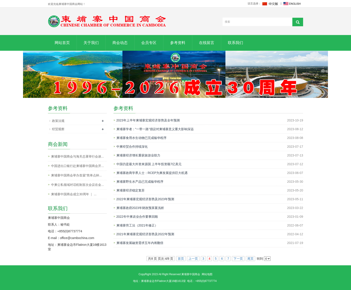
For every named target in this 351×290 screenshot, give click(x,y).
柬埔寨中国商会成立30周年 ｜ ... (73, 194)
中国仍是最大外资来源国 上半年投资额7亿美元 (149, 164)
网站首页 (62, 43)
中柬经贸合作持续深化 (132, 146)
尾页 (250, 258)
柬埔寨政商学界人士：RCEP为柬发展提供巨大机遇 (152, 173)
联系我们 (235, 43)
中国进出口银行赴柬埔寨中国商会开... (77, 166)
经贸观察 (58, 129)
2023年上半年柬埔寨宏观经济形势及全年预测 (148, 120)
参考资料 (177, 43)
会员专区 (148, 43)
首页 (181, 258)
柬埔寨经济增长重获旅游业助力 (138, 155)
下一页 (238, 258)
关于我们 (91, 43)
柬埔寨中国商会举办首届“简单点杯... (76, 175)
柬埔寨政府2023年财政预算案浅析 (140, 208)
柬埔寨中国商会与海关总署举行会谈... (77, 156)
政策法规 (58, 121)
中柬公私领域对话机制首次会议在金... (77, 185)
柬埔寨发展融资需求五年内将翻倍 (139, 243)
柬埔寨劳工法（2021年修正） (137, 225)
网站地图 (207, 274)
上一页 (193, 258)
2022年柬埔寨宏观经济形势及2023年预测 (145, 199)
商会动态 (120, 43)
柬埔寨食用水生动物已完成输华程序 (141, 138)
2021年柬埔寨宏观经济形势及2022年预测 (145, 234)
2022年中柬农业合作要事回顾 (137, 216)
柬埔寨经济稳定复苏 (130, 190)
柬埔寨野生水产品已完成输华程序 (139, 181)
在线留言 (206, 43)
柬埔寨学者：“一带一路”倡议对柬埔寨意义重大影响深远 (155, 129)
